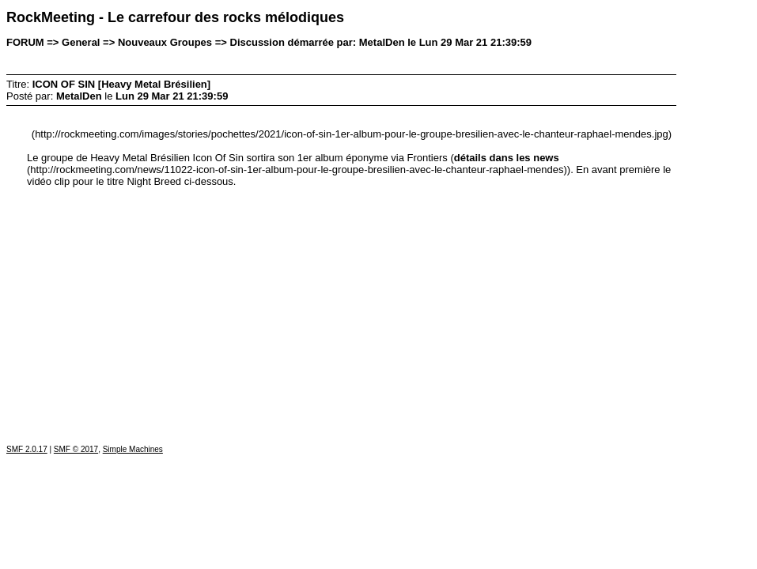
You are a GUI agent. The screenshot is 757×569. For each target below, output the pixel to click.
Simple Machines (133, 449)
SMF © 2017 (76, 449)
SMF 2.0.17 (26, 449)
